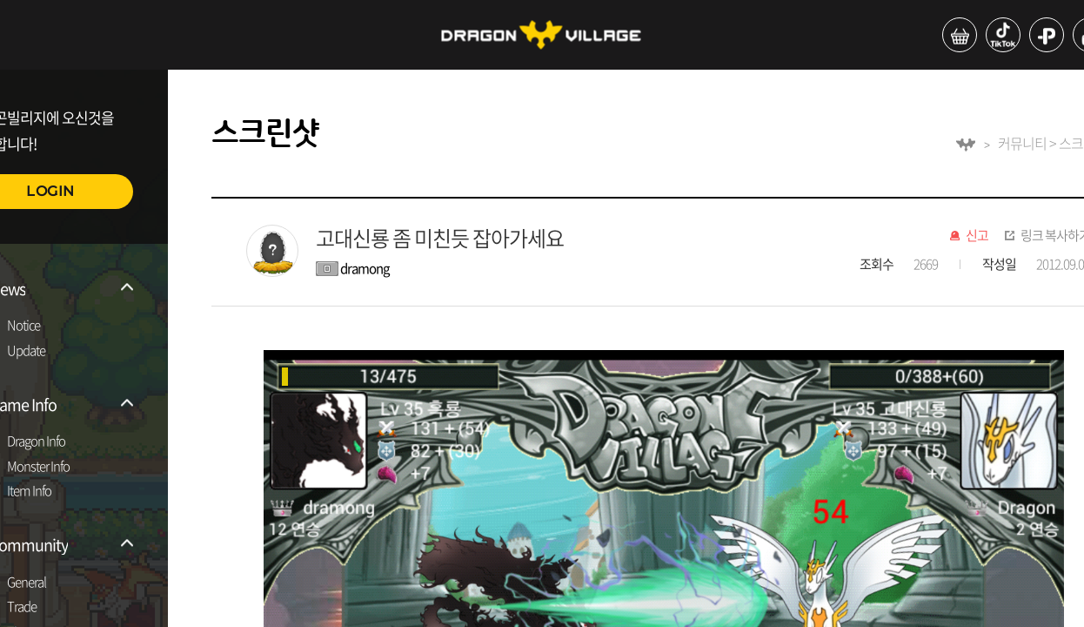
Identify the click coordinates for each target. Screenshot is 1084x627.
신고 (977, 236)
